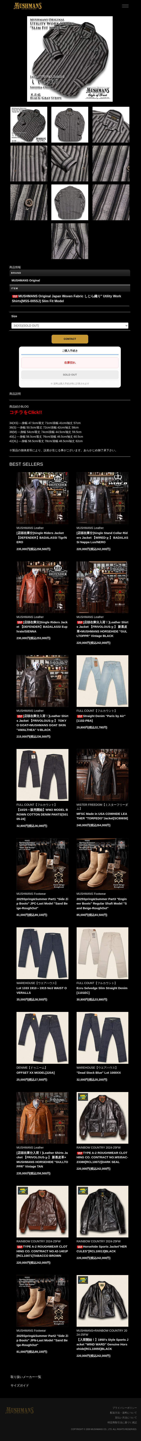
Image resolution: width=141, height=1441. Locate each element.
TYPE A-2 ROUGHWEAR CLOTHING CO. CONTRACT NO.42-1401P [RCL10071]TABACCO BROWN (42, 1251)
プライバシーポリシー (124, 1407)
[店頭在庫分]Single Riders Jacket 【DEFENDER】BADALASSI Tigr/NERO (42, 537)
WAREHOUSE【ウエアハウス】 (37, 983)
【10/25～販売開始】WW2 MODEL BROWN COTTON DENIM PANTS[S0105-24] (42, 814)
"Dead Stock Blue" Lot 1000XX (99, 1072)
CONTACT (70, 339)
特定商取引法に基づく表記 (122, 1422)
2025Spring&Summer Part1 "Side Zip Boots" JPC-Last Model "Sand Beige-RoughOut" (42, 903)
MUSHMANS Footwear (31, 893)
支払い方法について (126, 1417)
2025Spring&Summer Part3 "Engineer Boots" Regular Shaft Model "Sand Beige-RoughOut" (102, 903)
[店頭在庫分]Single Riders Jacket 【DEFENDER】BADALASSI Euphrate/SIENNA (42, 626)
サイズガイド (20, 1385)
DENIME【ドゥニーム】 (32, 1067)
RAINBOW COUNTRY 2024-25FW (99, 1147)
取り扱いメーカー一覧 (26, 1377)
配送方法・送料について (123, 1412)
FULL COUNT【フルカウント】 (97, 710)
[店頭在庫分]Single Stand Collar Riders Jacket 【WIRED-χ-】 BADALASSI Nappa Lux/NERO (102, 537)
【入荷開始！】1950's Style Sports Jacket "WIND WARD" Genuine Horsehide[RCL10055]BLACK (102, 1344)
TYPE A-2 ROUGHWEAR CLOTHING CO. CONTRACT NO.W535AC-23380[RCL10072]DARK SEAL (102, 1157)
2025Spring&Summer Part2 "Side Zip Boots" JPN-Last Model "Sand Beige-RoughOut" (42, 1340)
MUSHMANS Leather (30, 528)
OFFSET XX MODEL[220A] (36, 1072)
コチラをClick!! (25, 412)
